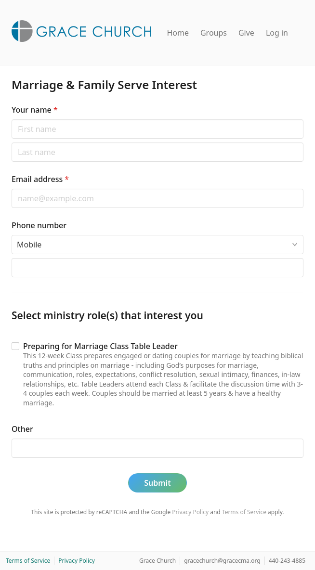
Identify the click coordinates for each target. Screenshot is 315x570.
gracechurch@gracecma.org (222, 561)
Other (22, 429)
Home (178, 32)
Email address (40, 179)
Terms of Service (244, 512)
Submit (157, 483)
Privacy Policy (190, 512)
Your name (35, 109)
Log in (277, 32)
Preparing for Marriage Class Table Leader (100, 346)
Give (246, 32)
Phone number (39, 225)
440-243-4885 (287, 561)
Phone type (11, 234)
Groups (213, 32)
